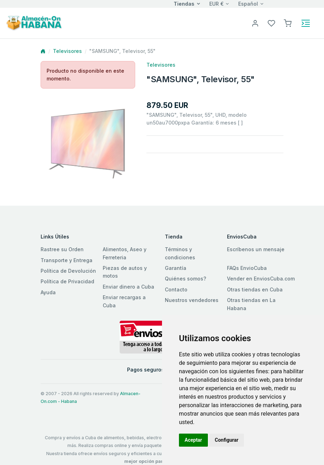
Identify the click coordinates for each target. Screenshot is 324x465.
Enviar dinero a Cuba (128, 287)
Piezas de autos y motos (125, 272)
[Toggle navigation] (305, 23)
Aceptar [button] (193, 440)
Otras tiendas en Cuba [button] (255, 289)
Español (248, 4)
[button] (288, 23)
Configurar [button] (227, 440)
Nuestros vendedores (191, 300)
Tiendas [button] (184, 4)
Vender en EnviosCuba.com (261, 279)
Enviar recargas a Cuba (124, 301)
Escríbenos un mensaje (255, 249)
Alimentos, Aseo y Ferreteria (124, 253)
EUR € (216, 4)
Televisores (67, 51)
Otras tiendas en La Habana (251, 304)
